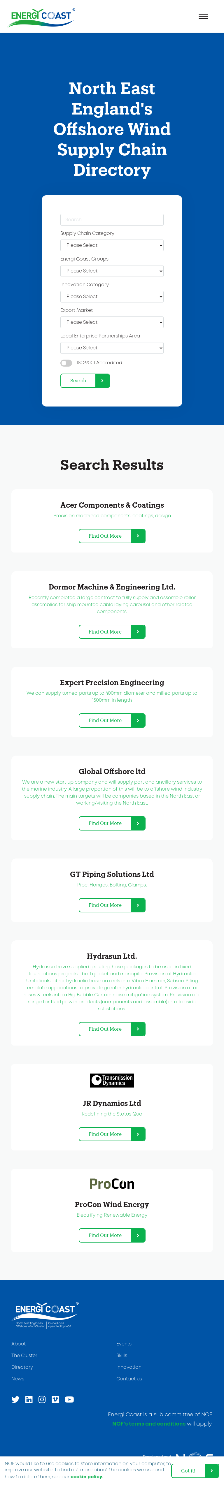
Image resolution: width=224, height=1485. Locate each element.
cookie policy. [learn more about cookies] (87, 1477)
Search (78, 380)
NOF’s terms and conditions (149, 1424)
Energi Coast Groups (84, 259)
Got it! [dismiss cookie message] (188, 1470)
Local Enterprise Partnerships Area (100, 336)
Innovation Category (84, 285)
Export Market (76, 310)
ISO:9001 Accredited (99, 363)
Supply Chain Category (87, 233)
